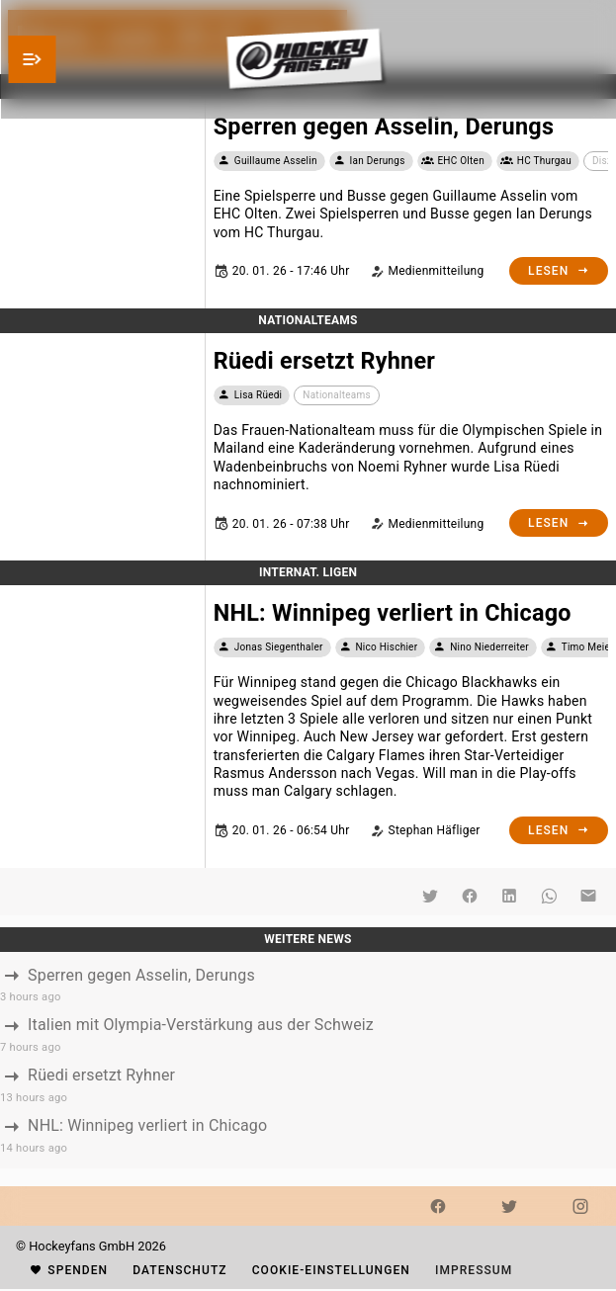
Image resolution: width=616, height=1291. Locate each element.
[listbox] (308, 1060)
